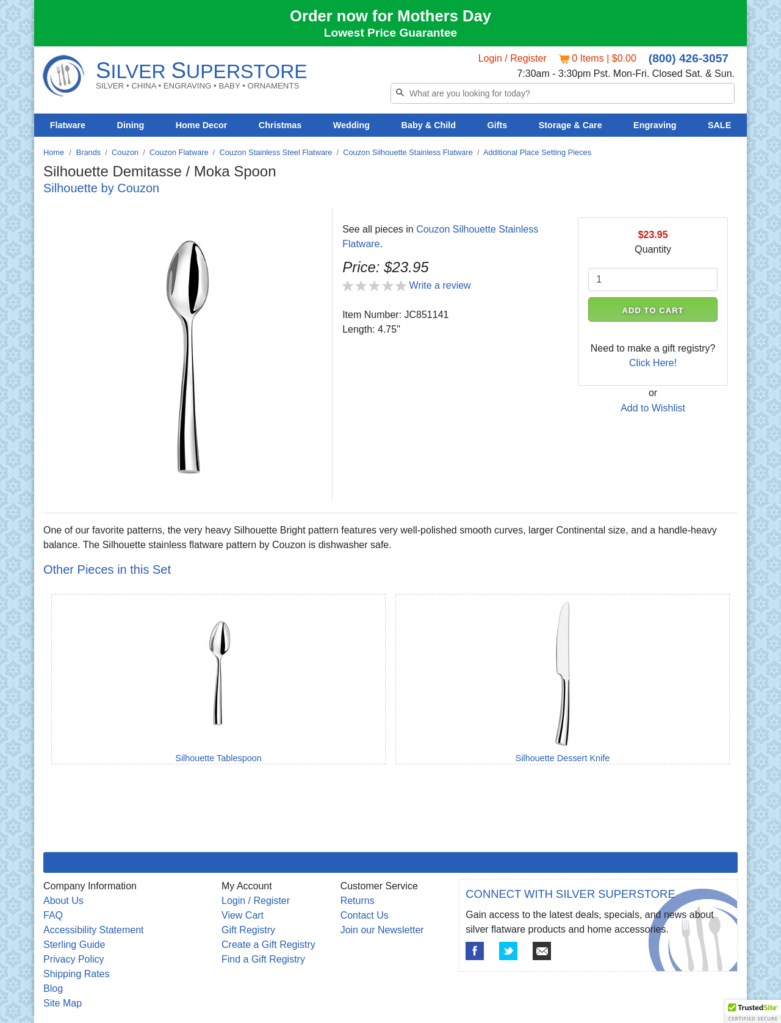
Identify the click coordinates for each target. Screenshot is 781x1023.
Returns (357, 900)
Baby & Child (428, 125)
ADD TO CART (653, 310)
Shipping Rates (76, 974)
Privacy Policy (73, 959)
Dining (131, 125)
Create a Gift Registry (268, 944)
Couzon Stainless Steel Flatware (275, 152)
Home (53, 152)
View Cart (242, 915)
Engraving (654, 125)
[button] (753, 1011)
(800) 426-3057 (689, 58)
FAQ (53, 915)
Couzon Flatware (179, 152)
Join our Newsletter (382, 930)
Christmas (280, 125)
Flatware (67, 125)
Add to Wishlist (653, 408)
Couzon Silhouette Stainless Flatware (408, 152)
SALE (719, 125)
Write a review (440, 285)
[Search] (562, 93)
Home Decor (202, 125)
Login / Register (512, 58)
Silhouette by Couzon (101, 188)
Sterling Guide (74, 944)
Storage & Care (570, 125)
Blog (53, 988)
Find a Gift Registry (263, 959)
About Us (63, 900)
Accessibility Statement (93, 930)
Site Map (62, 1003)
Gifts (498, 125)
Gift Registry (248, 930)
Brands (88, 152)
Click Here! (653, 363)
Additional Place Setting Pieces (537, 152)
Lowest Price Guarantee (391, 32)
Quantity (653, 249)
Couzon (125, 152)
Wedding (351, 125)
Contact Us (364, 915)
